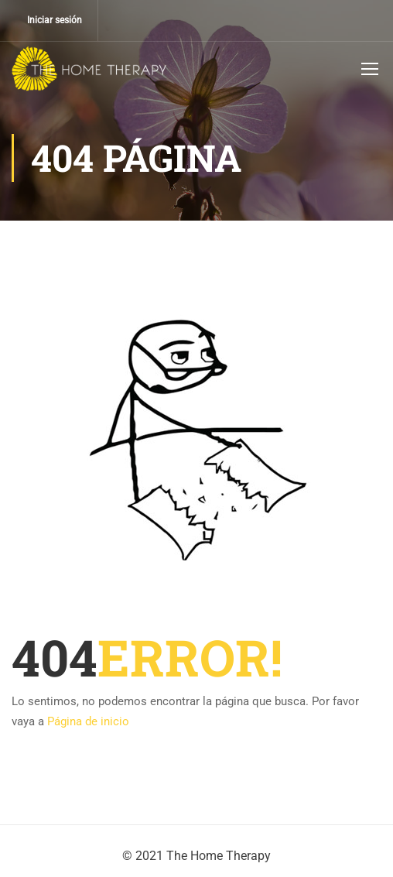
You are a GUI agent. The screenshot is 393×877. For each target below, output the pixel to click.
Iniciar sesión (54, 20)
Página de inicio (88, 721)
